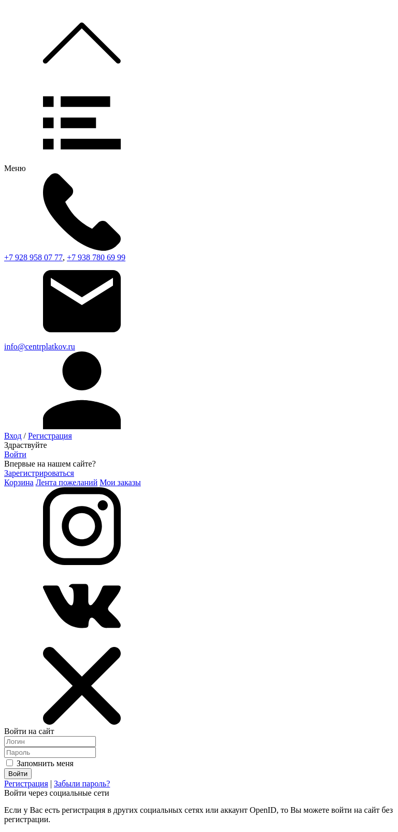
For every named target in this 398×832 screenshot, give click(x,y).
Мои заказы (120, 482)
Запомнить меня (40, 763)
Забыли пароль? (82, 783)
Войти (15, 454)
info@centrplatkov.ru (39, 346)
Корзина (19, 482)
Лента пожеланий (67, 482)
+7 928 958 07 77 (33, 257)
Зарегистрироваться (39, 473)
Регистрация (50, 435)
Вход (13, 435)
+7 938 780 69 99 (96, 257)
